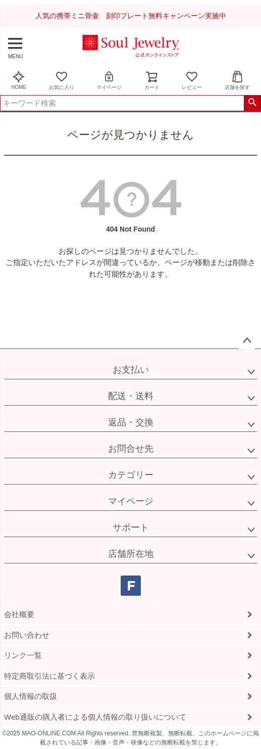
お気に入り (61, 80)
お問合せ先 (130, 449)
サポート (131, 527)
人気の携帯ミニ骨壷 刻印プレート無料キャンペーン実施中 (130, 16)
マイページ (109, 80)
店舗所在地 (130, 554)
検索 (252, 103)
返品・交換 (130, 422)
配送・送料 (130, 396)
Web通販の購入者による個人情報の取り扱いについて (95, 717)
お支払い (131, 370)
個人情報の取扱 (30, 696)
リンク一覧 (23, 655)
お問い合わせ (26, 635)
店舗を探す (237, 80)
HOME (18, 80)
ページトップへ (247, 341)
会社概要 (19, 614)
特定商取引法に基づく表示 (49, 676)
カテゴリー (130, 475)
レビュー (192, 80)
